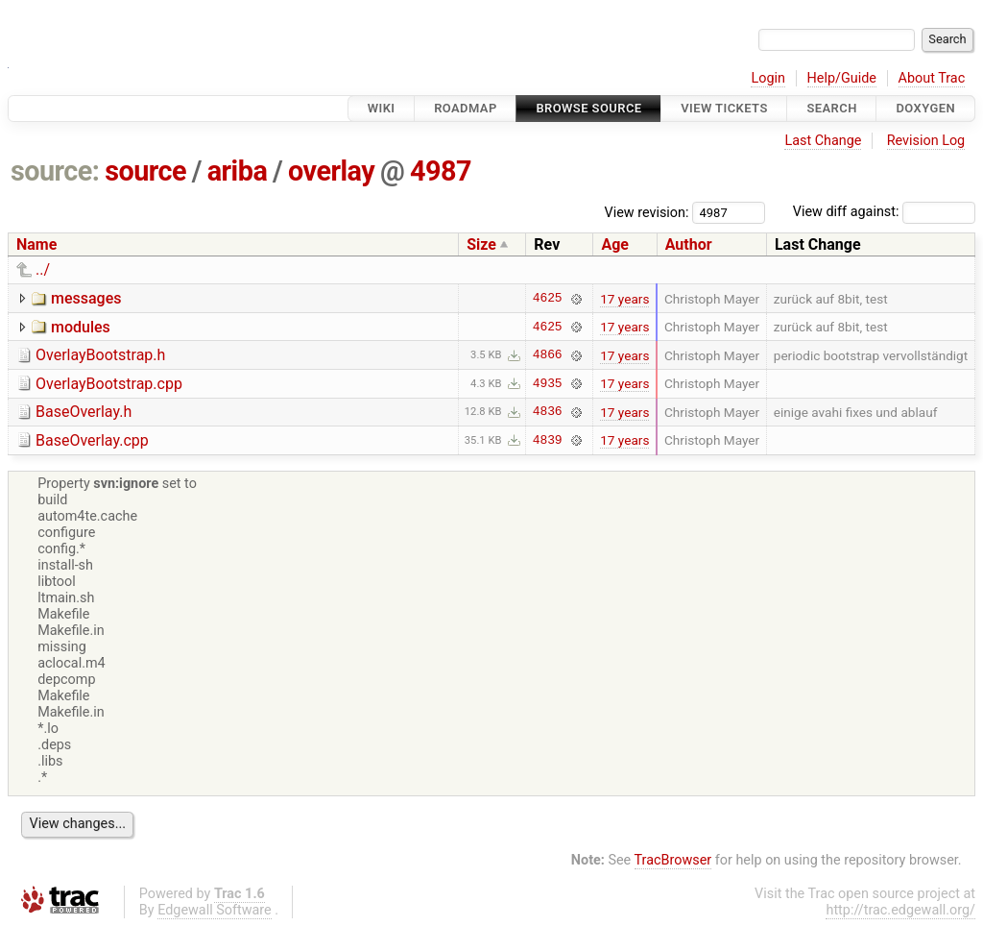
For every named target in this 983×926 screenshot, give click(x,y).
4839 (548, 440)
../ (43, 269)
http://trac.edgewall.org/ (900, 910)
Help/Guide (841, 78)
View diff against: (884, 212)
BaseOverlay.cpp (92, 440)
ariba (237, 171)
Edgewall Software (214, 910)
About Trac (932, 78)
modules (80, 327)
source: (55, 171)
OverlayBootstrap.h (100, 355)
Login (768, 78)
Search (831, 108)
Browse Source (588, 108)
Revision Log (926, 141)
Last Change (822, 141)
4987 (440, 171)
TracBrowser (673, 860)
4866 (548, 355)
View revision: (647, 212)
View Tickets (724, 108)
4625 (548, 298)
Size (481, 244)
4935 (548, 383)
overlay (331, 171)
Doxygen (925, 108)
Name (36, 244)
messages (86, 298)
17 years (624, 298)
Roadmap (465, 108)
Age (615, 244)
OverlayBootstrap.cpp (109, 384)
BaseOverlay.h (84, 411)
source (145, 171)
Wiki (382, 108)
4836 (548, 412)
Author (688, 244)
